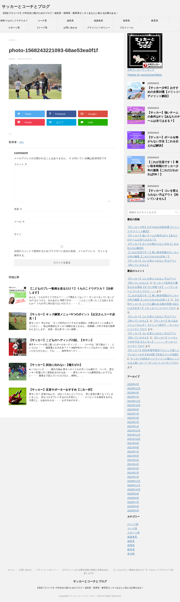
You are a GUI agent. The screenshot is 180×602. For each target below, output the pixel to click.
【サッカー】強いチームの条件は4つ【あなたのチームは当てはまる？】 (163, 116)
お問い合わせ (70, 27)
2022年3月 (133, 418)
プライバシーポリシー (98, 27)
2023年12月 (133, 388)
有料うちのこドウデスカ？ (14, 20)
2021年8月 (133, 447)
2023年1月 (133, 396)
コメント (20, 164)
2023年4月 (133, 392)
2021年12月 (133, 430)
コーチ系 (42, 20)
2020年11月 (133, 485)
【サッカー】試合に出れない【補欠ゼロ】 (55, 364)
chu (21, 142)
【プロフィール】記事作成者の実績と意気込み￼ (85, 570)
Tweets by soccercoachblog (144, 74)
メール (19, 221)
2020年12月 (133, 481)
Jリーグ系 (42, 27)
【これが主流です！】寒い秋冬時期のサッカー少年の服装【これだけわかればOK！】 (162, 168)
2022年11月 (133, 401)
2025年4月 (133, 384)
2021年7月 (133, 451)
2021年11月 (133, 434)
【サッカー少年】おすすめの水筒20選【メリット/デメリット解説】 (163, 92)
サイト (17, 234)
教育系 (154, 20)
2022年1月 (133, 426)
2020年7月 (133, 502)
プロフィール (126, 27)
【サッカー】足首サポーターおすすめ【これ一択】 (61, 389)
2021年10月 (133, 439)
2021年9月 (133, 443)
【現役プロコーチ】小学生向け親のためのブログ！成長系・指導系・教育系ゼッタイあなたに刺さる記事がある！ (90, 588)
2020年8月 (133, 498)
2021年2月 (133, 472)
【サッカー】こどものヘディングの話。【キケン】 (61, 340)
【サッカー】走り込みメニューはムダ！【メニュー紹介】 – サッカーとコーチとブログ (153, 325)
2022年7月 (133, 413)
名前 (18, 209)
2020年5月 (133, 510)
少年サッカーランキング (140, 69)
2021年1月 (133, 476)
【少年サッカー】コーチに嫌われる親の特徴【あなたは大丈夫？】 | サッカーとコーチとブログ (153, 304)
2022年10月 (133, 405)
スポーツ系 (14, 27)
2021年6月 (133, 455)
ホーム (11, 570)
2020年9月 (133, 493)
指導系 (126, 20)
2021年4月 (133, 464)
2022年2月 (133, 422)
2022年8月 (133, 409)
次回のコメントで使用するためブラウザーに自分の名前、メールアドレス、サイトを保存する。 (61, 253)
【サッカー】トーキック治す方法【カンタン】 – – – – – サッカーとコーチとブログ (152, 341)
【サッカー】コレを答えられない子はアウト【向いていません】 (162, 194)
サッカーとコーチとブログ (26, 6)
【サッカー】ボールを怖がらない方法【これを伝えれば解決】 (162, 141)
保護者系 (98, 20)
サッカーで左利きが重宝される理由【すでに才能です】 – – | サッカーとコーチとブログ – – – (152, 287)
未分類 (131, 553)
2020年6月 (133, 506)
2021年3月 (133, 468)
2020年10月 (133, 489)
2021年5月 (133, 460)
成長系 (70, 20)
